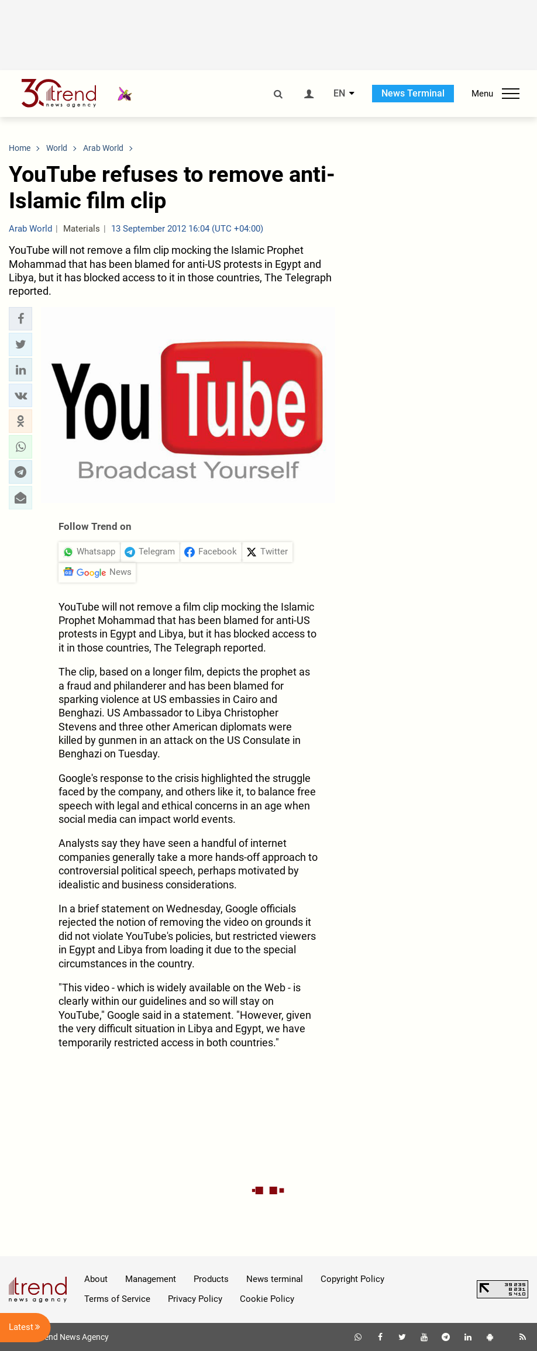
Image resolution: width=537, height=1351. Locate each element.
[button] (20, 318)
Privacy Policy (195, 1299)
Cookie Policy (267, 1299)
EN (339, 93)
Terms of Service (117, 1299)
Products (211, 1279)
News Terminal (413, 93)
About (96, 1279)
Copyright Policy (352, 1279)
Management (150, 1279)
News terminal (274, 1279)
